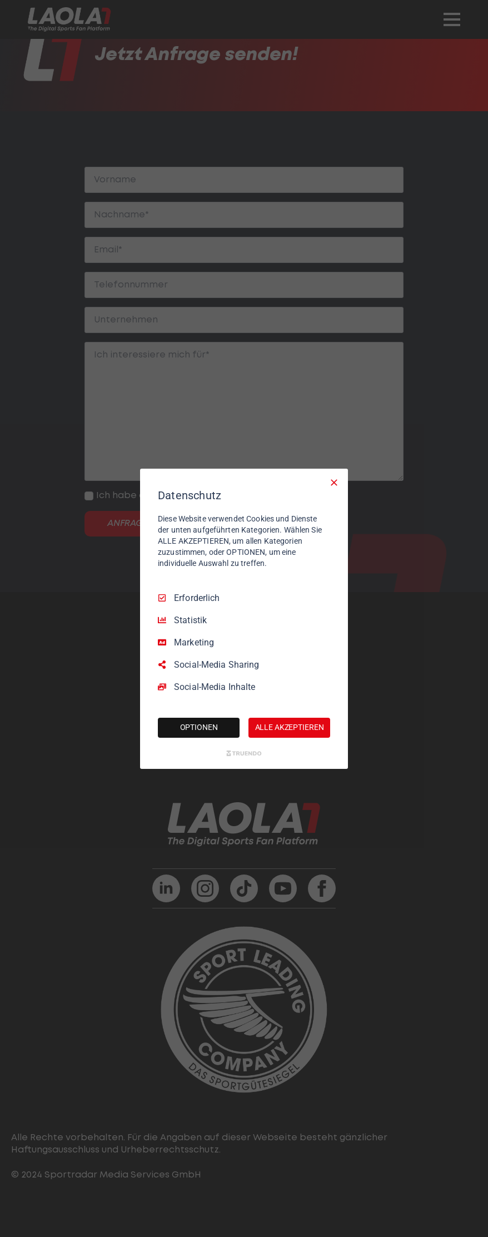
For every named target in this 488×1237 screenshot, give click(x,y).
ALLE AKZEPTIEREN (289, 727)
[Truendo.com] (244, 753)
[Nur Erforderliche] (334, 482)
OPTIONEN (199, 727)
